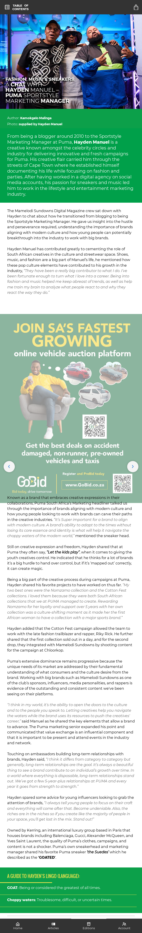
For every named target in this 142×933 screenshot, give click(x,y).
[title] (136, 7)
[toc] (17, 7)
